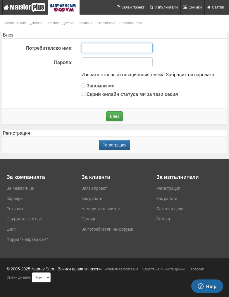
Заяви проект (130, 7)
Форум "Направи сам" (27, 239)
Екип (11, 229)
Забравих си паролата (190, 74)
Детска (68, 23)
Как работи (92, 198)
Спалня (52, 23)
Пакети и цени (169, 208)
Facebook (196, 269)
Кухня (9, 23)
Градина (85, 23)
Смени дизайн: (19, 277)
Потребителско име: (49, 48)
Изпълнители (164, 7)
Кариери (15, 198)
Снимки (192, 7)
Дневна (35, 23)
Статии (215, 7)
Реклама (15, 208)
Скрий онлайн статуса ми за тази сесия (130, 94)
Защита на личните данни (163, 269)
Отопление (106, 23)
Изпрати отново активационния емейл (123, 74)
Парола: (63, 62)
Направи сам (130, 23)
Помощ (88, 219)
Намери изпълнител (101, 208)
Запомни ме (98, 85)
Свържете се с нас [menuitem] (24, 219)
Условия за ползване (121, 269)
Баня (21, 23)
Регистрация (115, 145)
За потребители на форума (107, 229)
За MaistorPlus (20, 188)
